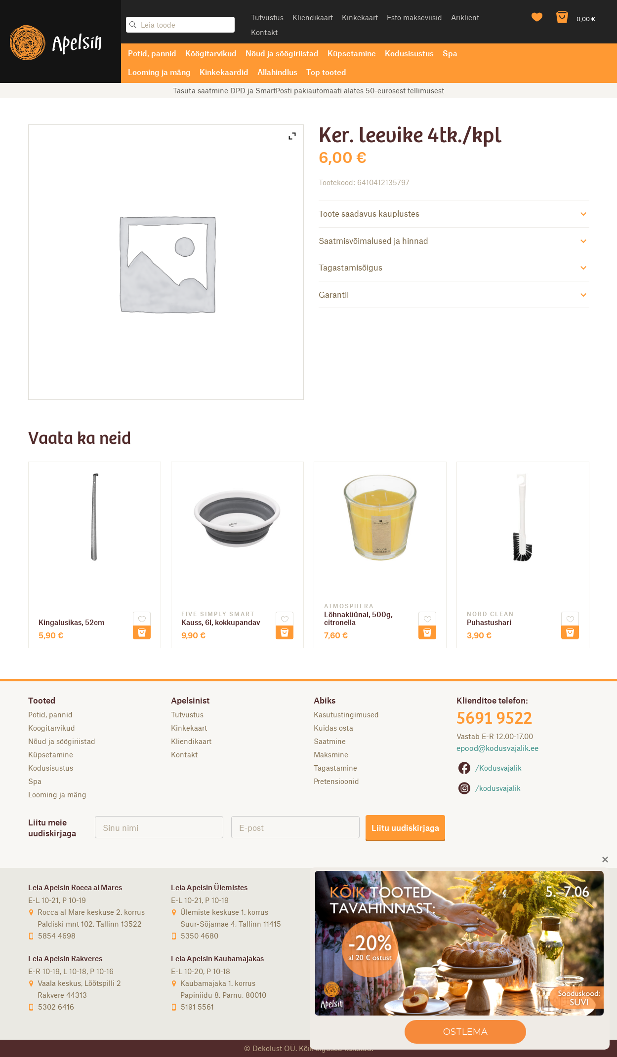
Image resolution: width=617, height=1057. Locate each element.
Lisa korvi (142, 632)
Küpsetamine (352, 53)
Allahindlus (277, 72)
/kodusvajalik (488, 787)
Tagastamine (335, 767)
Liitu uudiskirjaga (405, 827)
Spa (450, 53)
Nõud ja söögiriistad (282, 53)
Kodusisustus (409, 53)
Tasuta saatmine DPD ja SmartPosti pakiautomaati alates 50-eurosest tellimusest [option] (308, 90)
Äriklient (465, 17)
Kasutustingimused (346, 714)
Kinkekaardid (224, 72)
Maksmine (331, 754)
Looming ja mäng (159, 72)
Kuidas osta (333, 727)
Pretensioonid (336, 781)
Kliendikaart (312, 17)
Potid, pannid (152, 53)
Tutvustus (267, 17)
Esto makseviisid (414, 17)
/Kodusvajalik (489, 767)
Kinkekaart (360, 17)
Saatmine (330, 741)
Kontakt (264, 32)
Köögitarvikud (211, 53)
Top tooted (326, 72)
